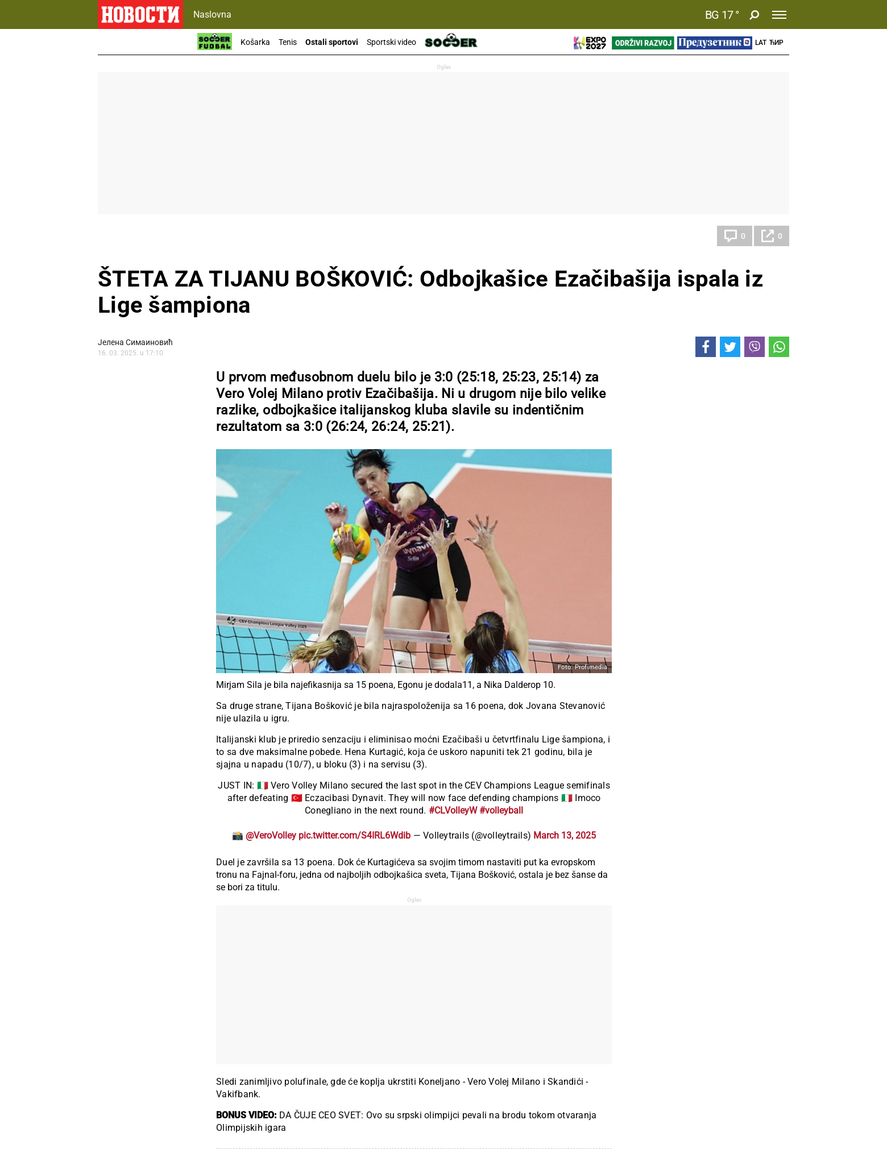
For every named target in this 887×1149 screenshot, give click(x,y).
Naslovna (212, 14)
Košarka (255, 42)
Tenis (288, 42)
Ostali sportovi (331, 42)
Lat (760, 43)
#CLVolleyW (453, 810)
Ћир (776, 43)
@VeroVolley (271, 835)
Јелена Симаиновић (135, 342)
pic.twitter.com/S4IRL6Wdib (355, 835)
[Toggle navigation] (779, 15)
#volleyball (501, 810)
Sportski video (391, 42)
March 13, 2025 (564, 835)
